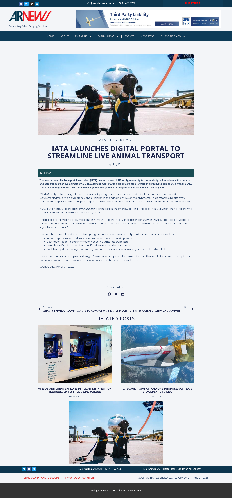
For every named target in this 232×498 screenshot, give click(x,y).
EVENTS (130, 36)
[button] (109, 294)
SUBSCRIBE (193, 3)
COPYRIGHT (88, 478)
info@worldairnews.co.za (100, 3)
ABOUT (63, 36)
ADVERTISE (149, 36)
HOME (49, 36)
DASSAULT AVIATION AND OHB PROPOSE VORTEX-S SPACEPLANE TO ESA (157, 390)
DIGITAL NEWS (108, 36)
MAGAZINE (82, 36)
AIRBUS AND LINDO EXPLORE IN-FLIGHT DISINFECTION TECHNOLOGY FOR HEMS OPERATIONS (75, 390)
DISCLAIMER (54, 478)
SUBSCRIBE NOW (174, 36)
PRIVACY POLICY (71, 478)
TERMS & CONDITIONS (34, 478)
